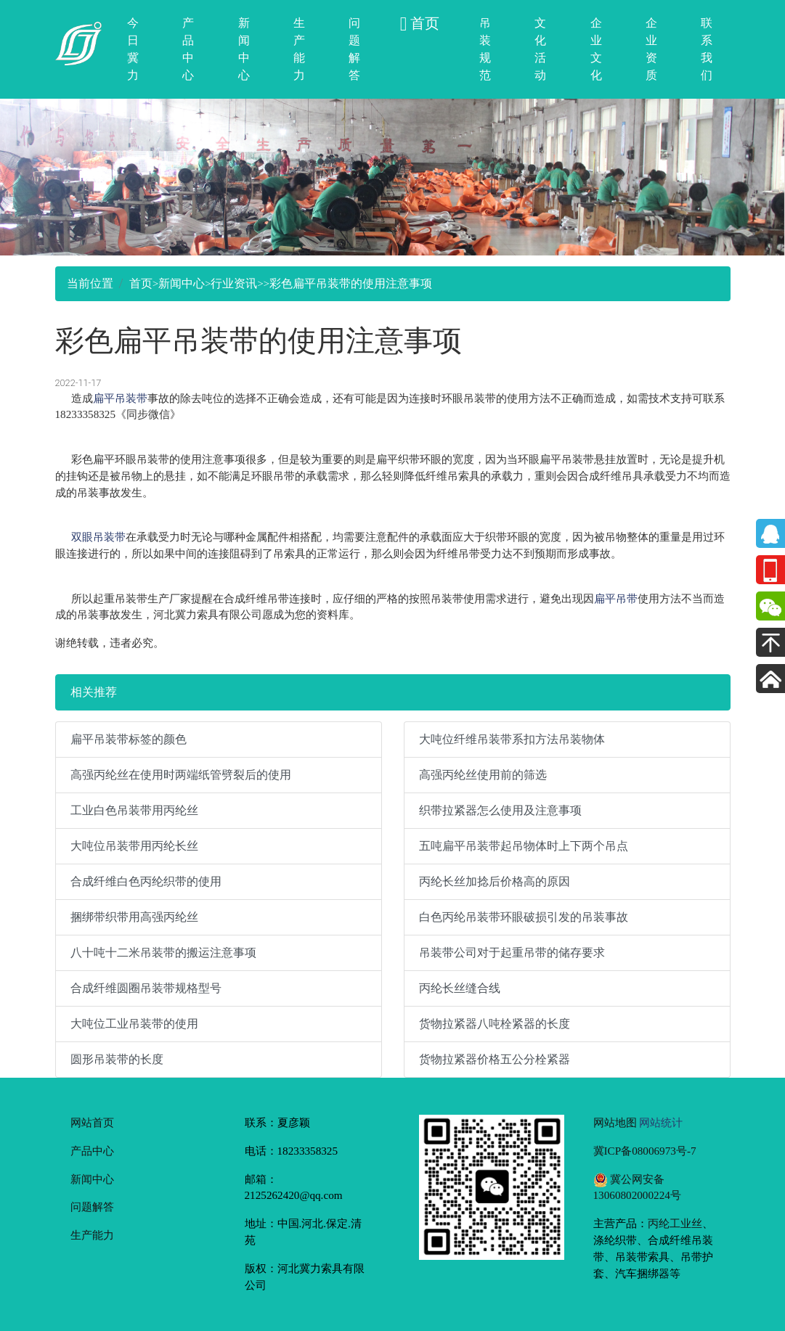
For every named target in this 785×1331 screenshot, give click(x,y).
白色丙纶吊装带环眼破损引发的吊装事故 (523, 917)
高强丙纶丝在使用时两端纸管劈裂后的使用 (180, 775)
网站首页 (92, 1122)
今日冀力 (133, 49)
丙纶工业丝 (675, 1223)
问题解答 (354, 49)
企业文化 (596, 49)
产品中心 (188, 49)
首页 (140, 283)
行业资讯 (234, 283)
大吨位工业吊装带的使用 (134, 1024)
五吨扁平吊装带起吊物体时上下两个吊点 (523, 846)
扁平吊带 (616, 598)
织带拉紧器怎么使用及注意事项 (500, 810)
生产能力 (299, 49)
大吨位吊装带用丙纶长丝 (134, 846)
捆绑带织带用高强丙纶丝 (134, 917)
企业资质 (651, 49)
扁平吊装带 (120, 398)
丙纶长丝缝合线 (459, 988)
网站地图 (615, 1122)
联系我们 (706, 49)
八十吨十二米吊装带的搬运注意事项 (163, 952)
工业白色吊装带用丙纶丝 (134, 810)
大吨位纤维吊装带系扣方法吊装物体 (512, 739)
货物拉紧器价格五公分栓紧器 (494, 1059)
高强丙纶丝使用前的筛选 (483, 775)
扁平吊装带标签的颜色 (128, 739)
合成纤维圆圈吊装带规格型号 (145, 988)
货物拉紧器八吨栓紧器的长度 (494, 1024)
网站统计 (661, 1122)
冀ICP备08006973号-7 (644, 1150)
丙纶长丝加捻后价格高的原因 (494, 881)
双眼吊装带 (98, 537)
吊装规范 (485, 49)
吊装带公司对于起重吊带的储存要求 (512, 952)
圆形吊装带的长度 (116, 1059)
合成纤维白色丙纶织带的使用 (145, 881)
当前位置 (90, 283)
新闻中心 (244, 49)
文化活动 (540, 49)
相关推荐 (93, 692)
